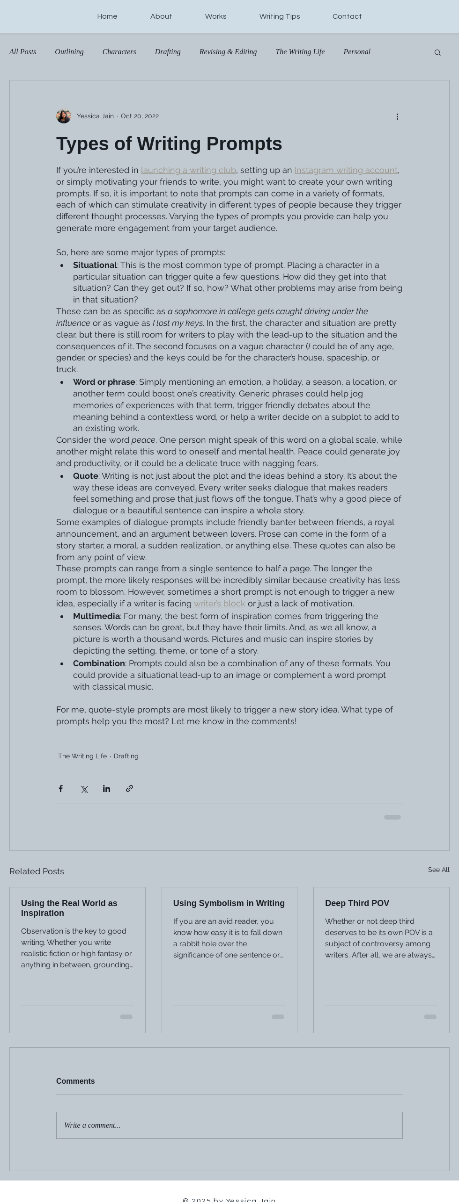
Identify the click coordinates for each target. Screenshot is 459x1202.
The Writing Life (300, 52)
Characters (119, 52)
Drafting (168, 52)
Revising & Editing (228, 52)
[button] (437, 52)
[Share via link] (129, 788)
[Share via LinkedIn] (106, 788)
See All (439, 869)
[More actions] (397, 116)
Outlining (69, 52)
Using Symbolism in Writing (229, 903)
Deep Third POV (357, 903)
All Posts (22, 52)
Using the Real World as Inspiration (69, 908)
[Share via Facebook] (60, 788)
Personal (356, 52)
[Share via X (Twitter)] (83, 788)
